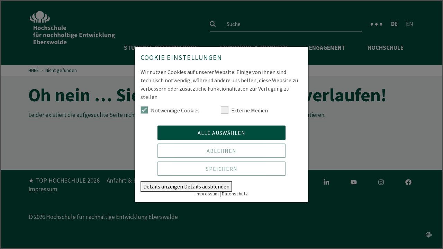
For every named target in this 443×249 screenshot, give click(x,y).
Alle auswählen (221, 132)
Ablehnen (221, 150)
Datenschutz (235, 194)
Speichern (221, 168)
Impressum (207, 194)
